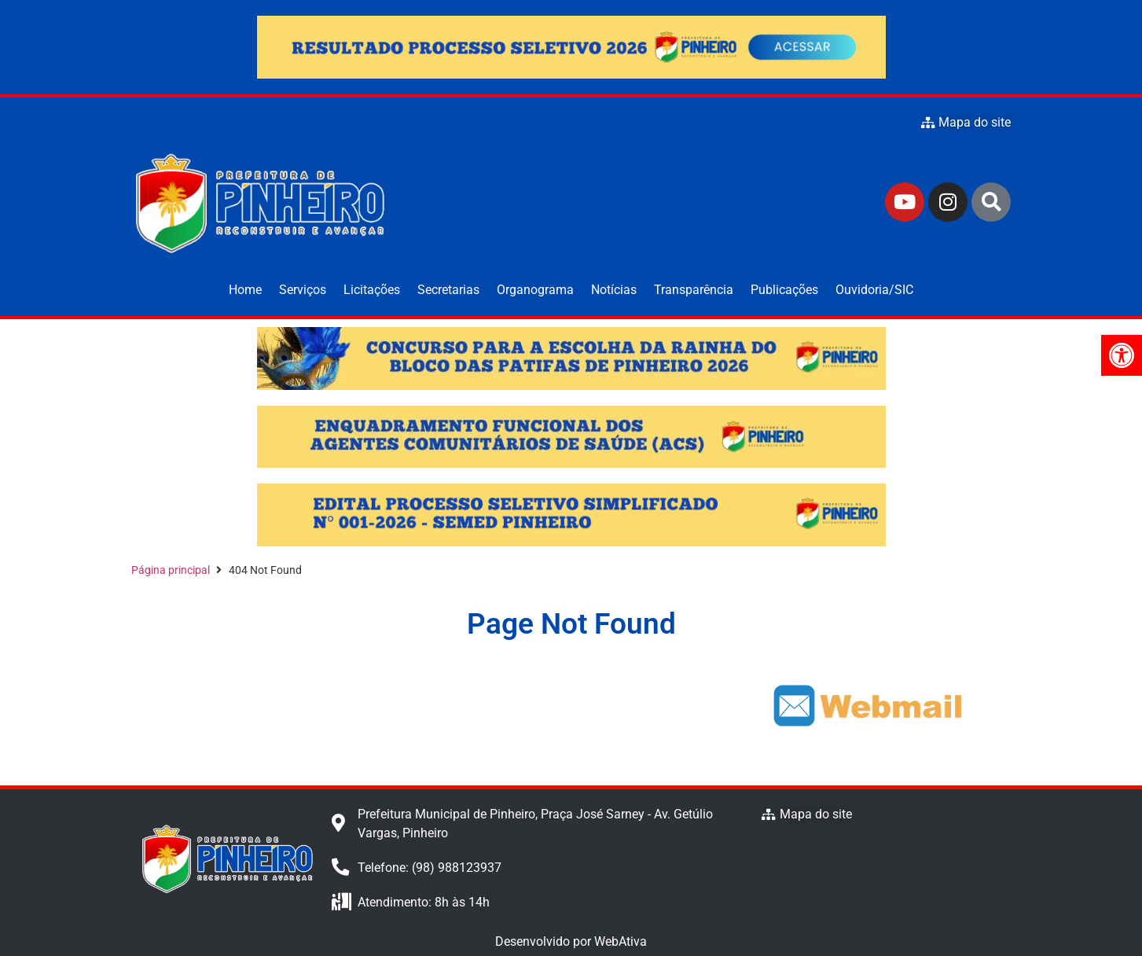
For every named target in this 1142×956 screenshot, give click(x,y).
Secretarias (448, 289)
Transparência (693, 289)
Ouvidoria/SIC (874, 289)
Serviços (302, 289)
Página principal (170, 570)
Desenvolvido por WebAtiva (571, 941)
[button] (1121, 355)
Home (245, 289)
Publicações (784, 289)
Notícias (614, 289)
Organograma (535, 289)
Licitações (371, 289)
